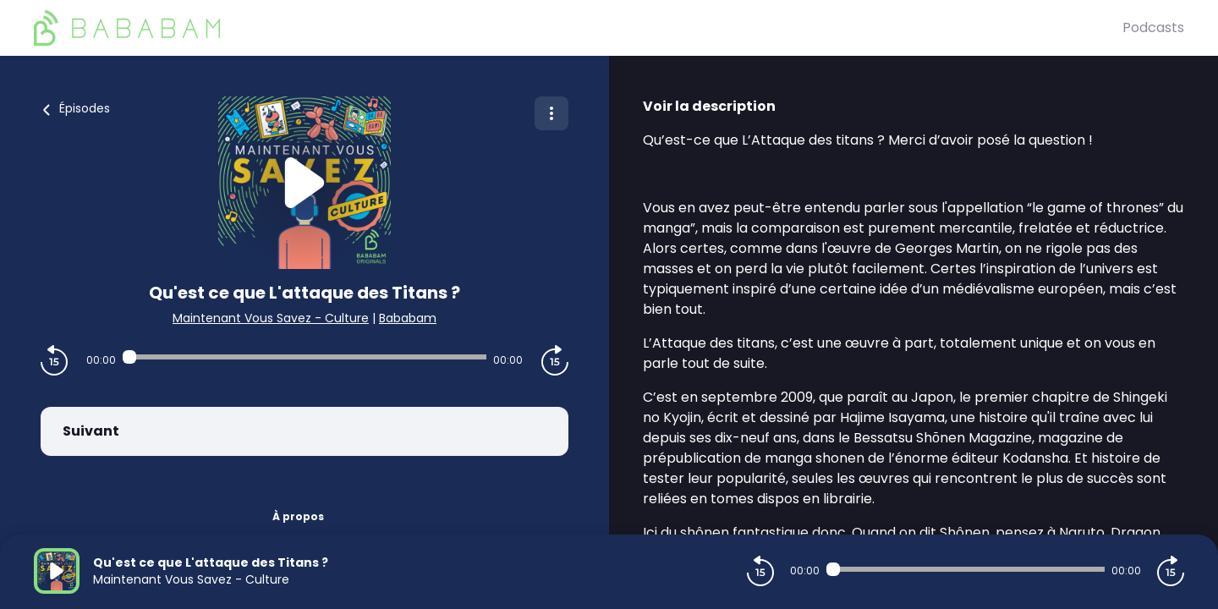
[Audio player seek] (304, 357)
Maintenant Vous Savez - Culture (271, 318)
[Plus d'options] (551, 113)
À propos (298, 516)
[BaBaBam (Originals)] (578, 27)
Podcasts (1153, 27)
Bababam (407, 318)
